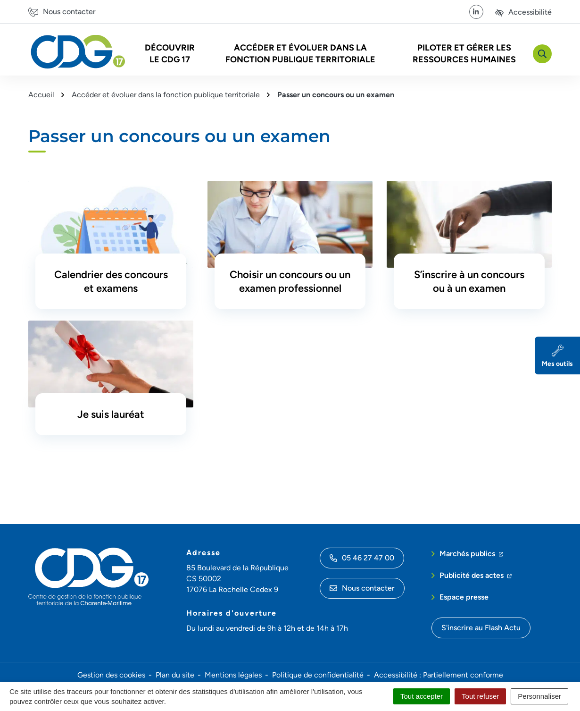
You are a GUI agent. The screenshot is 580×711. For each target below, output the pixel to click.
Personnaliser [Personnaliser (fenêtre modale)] (539, 696)
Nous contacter (362, 588)
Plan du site (175, 674)
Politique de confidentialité (318, 674)
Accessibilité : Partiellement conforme (438, 674)
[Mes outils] (557, 355)
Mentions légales (233, 674)
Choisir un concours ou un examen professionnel (290, 281)
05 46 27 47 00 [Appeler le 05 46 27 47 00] (362, 557)
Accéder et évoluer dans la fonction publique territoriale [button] (300, 53)
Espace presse (464, 596)
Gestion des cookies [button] (111, 674)
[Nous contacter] (62, 12)
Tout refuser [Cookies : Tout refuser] (480, 696)
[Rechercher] (542, 53)
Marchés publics (471, 553)
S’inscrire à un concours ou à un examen (469, 281)
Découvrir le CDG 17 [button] (170, 53)
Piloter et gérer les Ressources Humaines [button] (464, 53)
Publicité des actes (475, 574)
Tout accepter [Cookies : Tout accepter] (421, 696)
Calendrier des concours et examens (111, 281)
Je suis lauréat (110, 414)
